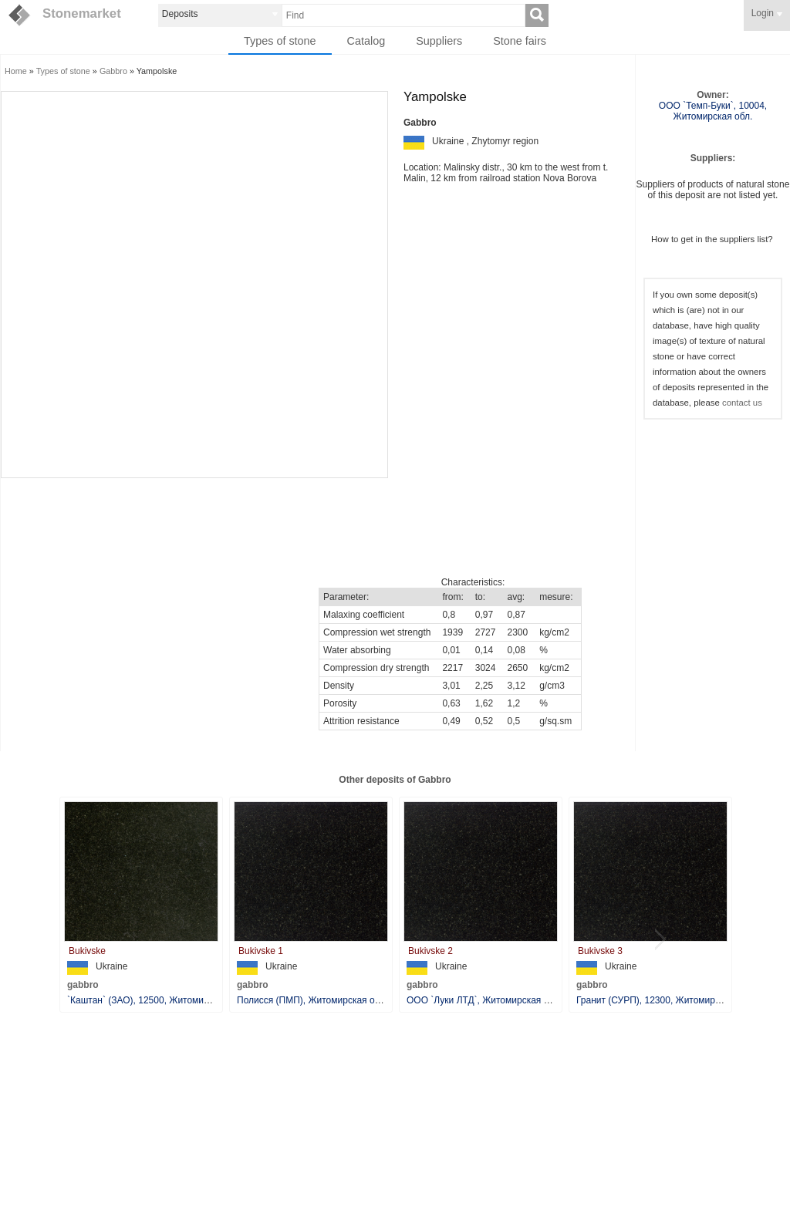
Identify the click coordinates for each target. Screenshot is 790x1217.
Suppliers (439, 41)
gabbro (83, 984)
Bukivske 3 (600, 951)
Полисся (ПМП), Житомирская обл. (312, 1000)
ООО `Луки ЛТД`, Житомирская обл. (484, 1000)
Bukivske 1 (260, 951)
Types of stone (280, 41)
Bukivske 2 (430, 951)
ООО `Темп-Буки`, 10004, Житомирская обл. (713, 111)
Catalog (366, 41)
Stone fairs (519, 41)
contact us (742, 402)
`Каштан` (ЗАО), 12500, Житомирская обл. (157, 1000)
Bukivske (87, 951)
